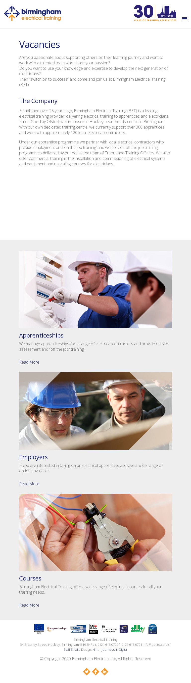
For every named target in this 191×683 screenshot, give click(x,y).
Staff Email (71, 649)
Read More (29, 362)
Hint (95, 649)
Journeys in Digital (115, 649)
